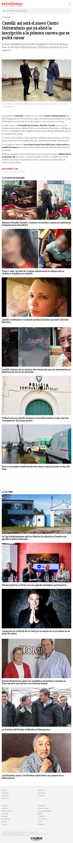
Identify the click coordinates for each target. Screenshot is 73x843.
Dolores (5, 806)
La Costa (5, 813)
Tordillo (4, 808)
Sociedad (24, 11)
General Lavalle (43, 808)
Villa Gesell (6, 819)
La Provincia (42, 819)
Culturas (5, 796)
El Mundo (41, 824)
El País (40, 822)
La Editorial (42, 793)
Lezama (4, 824)
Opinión (40, 790)
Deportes (5, 798)
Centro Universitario (17, 172)
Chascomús (42, 806)
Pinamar (5, 816)
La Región (41, 816)
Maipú (40, 813)
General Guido (7, 811)
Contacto (41, 796)
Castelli (5, 172)
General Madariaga (44, 811)
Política (4, 790)
